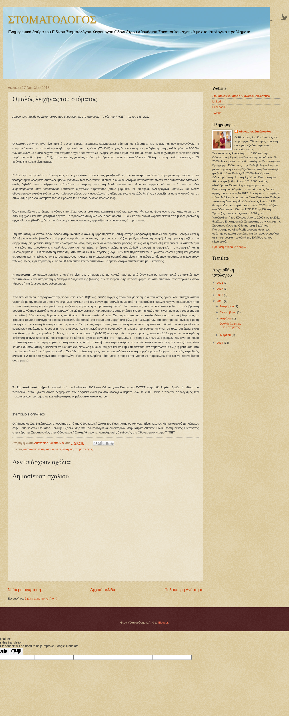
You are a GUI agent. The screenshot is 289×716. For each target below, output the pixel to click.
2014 (220, 342)
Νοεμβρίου (227, 306)
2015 (220, 301)
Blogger (163, 622)
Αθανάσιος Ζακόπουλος (255, 131)
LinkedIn (217, 101)
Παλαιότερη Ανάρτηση (184, 590)
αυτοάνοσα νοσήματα (36, 449)
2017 (220, 288)
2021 (220, 282)
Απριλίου (226, 318)
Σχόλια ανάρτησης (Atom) (41, 598)
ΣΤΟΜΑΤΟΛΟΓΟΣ (52, 19)
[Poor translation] (16, 651)
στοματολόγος (83, 449)
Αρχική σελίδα (102, 590)
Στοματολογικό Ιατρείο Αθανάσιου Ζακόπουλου (241, 96)
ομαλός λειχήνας (62, 449)
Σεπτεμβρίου (228, 312)
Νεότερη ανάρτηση (24, 590)
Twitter (216, 112)
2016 (220, 295)
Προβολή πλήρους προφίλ (229, 247)
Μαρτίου (225, 335)
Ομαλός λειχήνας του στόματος (230, 325)
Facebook (218, 107)
